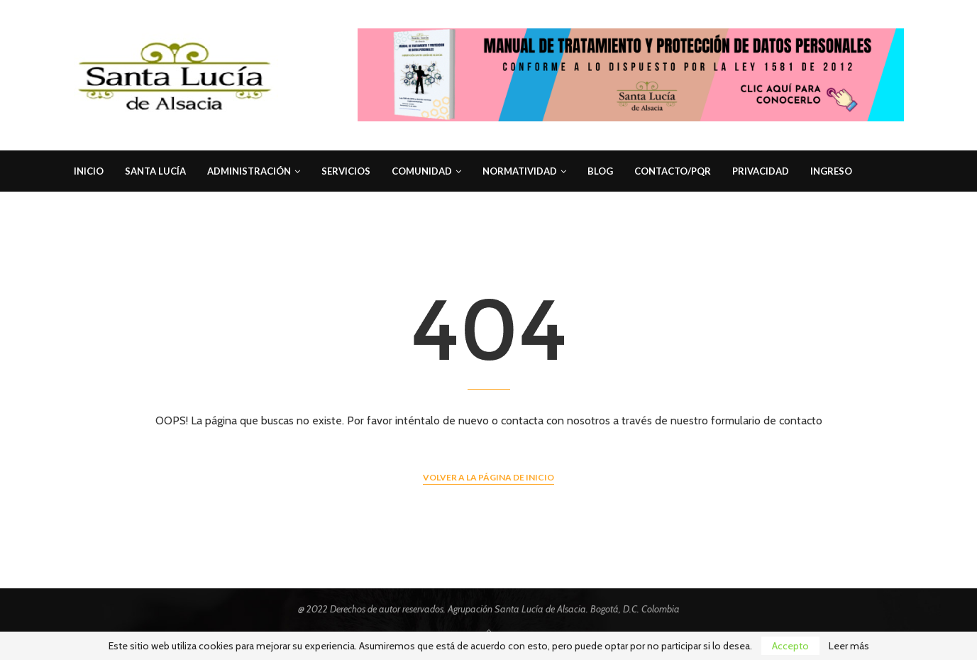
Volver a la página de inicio (488, 477)
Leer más (849, 646)
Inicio (89, 171)
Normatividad (519, 171)
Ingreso (831, 171)
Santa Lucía (155, 171)
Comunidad (422, 171)
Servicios (345, 171)
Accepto (790, 645)
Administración (249, 171)
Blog (600, 171)
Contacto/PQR (672, 171)
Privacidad (760, 171)
